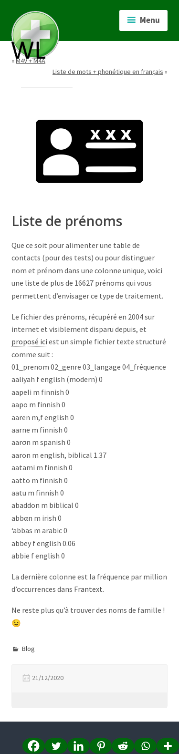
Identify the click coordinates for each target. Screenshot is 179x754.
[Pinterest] (101, 746)
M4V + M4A (30, 60)
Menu (150, 20)
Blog (28, 648)
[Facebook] (33, 746)
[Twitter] (56, 746)
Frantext (88, 589)
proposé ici (29, 341)
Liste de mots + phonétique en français (108, 71)
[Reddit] (123, 746)
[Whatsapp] (145, 746)
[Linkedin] (78, 746)
